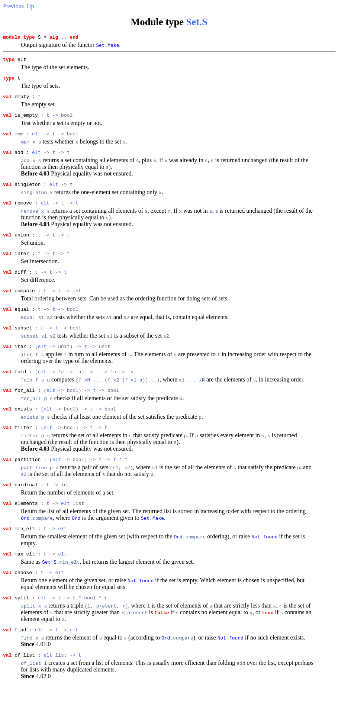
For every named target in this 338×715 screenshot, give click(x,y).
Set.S (196, 22)
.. (64, 38)
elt (36, 140)
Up (30, 6)
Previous (13, 6)
